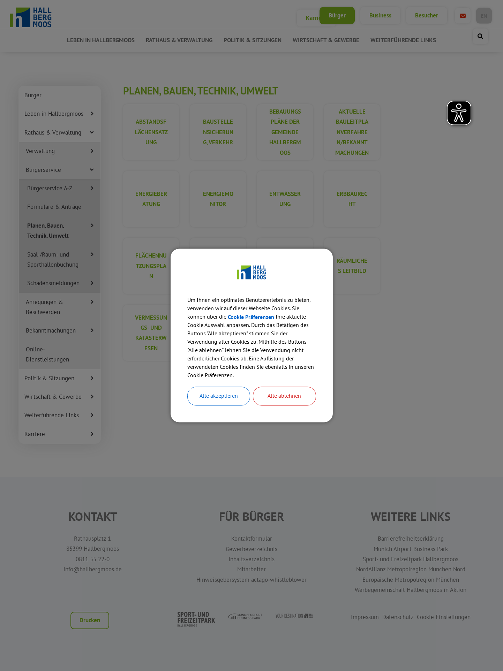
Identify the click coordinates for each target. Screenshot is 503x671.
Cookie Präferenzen (251, 317)
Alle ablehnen (284, 396)
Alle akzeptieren (219, 396)
